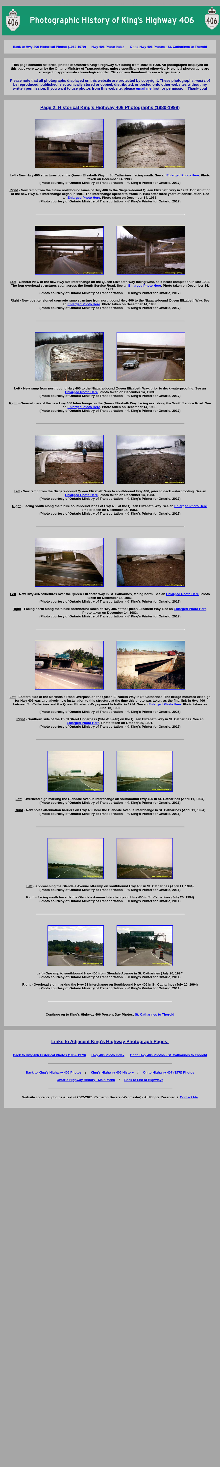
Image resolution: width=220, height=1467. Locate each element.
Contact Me (189, 1097)
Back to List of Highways (143, 1080)
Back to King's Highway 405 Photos (53, 1072)
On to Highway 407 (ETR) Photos (168, 1072)
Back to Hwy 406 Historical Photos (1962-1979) (49, 47)
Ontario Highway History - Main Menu (86, 1080)
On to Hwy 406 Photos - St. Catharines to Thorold (168, 47)
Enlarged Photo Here (182, 175)
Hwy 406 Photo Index (107, 47)
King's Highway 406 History (112, 1072)
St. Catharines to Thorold (154, 1014)
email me (144, 88)
